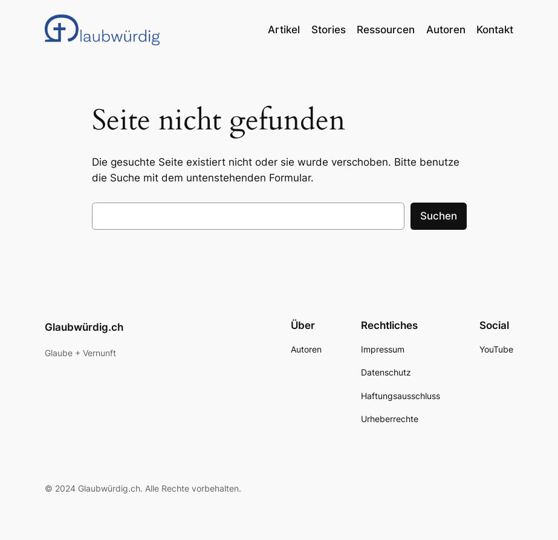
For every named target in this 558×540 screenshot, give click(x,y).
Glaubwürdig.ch (84, 327)
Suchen (438, 216)
